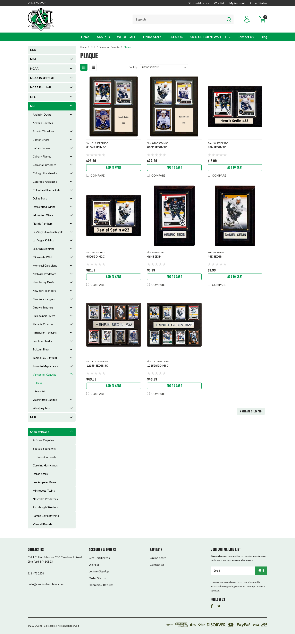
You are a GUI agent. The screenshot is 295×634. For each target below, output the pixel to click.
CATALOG (175, 37)
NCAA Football (40, 87)
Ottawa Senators (43, 307)
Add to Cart (113, 167)
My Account (237, 3)
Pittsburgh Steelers (45, 507)
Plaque (38, 382)
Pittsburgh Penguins (45, 332)
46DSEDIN (215, 256)
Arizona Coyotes (43, 123)
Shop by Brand (39, 432)
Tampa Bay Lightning (45, 357)
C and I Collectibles (46, 625)
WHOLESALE (126, 37)
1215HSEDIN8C (97, 365)
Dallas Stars (40, 198)
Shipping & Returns (101, 585)
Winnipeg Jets (41, 408)
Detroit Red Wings (44, 206)
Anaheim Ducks (42, 114)
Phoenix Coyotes (43, 324)
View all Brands (42, 524)
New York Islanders (44, 290)
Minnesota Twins (44, 490)
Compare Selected (251, 411)
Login (92, 571)
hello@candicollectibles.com (46, 584)
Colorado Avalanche (45, 181)
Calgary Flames (42, 156)
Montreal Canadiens (45, 265)
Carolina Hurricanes (44, 165)
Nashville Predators (44, 274)
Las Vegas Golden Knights (48, 232)
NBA (33, 59)
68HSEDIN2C (217, 147)
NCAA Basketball (42, 78)
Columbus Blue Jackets (46, 190)
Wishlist (219, 3)
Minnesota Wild (42, 257)
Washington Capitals (45, 399)
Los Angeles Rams (44, 482)
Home (85, 37)
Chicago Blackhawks (45, 173)
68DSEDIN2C (95, 256)
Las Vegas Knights (43, 240)
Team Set (40, 391)
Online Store (152, 37)
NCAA (34, 68)
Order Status (258, 3)
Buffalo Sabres (41, 148)
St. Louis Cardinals (44, 457)
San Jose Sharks (42, 341)
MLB (33, 417)
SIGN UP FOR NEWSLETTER (210, 37)
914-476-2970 (37, 3)
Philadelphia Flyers (44, 316)
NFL (32, 96)
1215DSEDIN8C (158, 365)
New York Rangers (43, 299)
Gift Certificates (198, 3)
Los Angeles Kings (43, 248)
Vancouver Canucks (44, 374)
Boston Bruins (41, 139)
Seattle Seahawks (44, 448)
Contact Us (245, 37)
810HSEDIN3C (96, 147)
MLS (33, 49)
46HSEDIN (154, 256)
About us (103, 37)
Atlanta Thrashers (43, 131)
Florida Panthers (42, 223)
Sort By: (133, 67)
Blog (264, 37)
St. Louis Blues (41, 349)
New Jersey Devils (43, 282)
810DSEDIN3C (157, 147)
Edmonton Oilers (43, 215)
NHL (33, 106)
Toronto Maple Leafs (45, 366)
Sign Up (104, 571)
